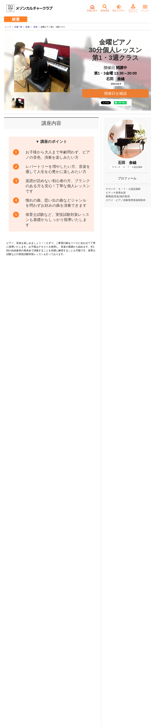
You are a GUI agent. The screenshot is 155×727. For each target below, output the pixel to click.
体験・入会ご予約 (72, 627)
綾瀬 (28, 27)
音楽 (35, 27)
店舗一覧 (18, 27)
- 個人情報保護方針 (12, 698)
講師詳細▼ (116, 84)
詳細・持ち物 (77, 649)
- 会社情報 (8, 683)
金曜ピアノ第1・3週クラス (54, 435)
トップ (8, 27)
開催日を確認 (115, 93)
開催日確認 (86, 363)
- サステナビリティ (12, 688)
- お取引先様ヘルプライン (15, 693)
